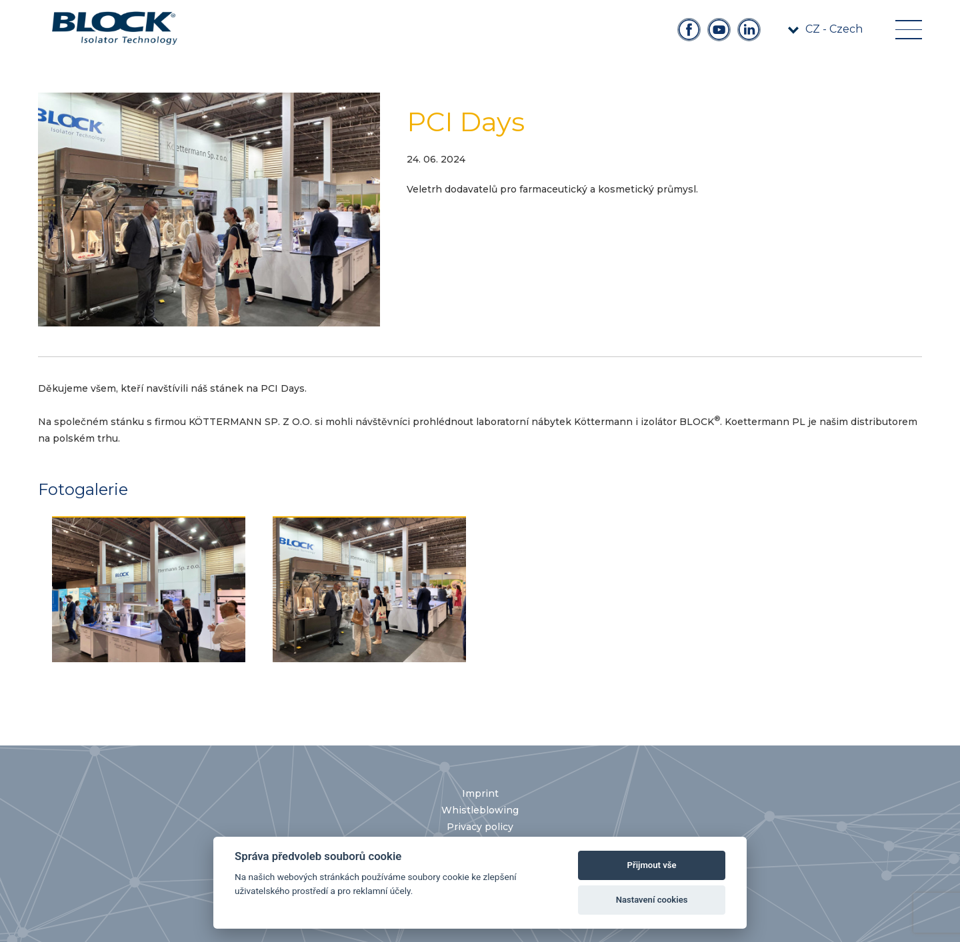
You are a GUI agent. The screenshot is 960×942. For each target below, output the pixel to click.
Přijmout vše (652, 865)
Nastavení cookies (652, 900)
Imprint (480, 793)
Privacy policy (480, 827)
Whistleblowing (480, 810)
